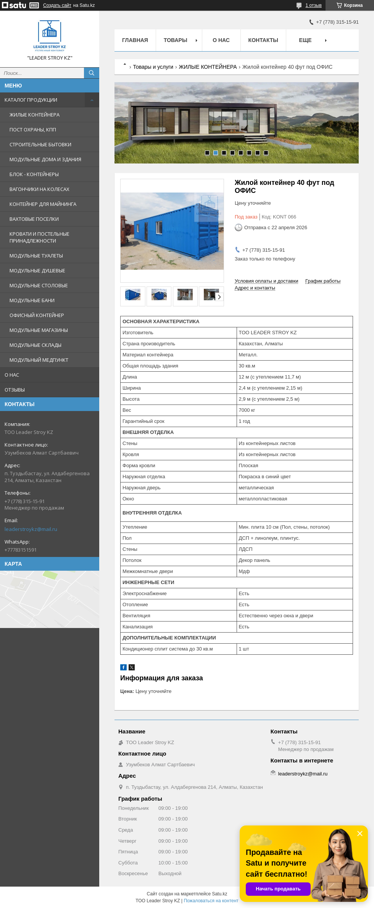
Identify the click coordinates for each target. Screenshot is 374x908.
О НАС (12, 374)
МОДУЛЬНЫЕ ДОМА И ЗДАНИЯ (45, 159)
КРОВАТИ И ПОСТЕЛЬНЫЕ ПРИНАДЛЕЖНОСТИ (39, 237)
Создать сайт (57, 5)
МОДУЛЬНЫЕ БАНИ (32, 300)
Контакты (263, 40)
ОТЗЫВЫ (15, 389)
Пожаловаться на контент (211, 900)
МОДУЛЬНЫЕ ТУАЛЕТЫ (36, 255)
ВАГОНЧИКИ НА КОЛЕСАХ (39, 189)
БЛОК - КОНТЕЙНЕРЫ (34, 174)
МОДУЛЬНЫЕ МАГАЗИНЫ (39, 330)
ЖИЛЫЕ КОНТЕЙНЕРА (35, 114)
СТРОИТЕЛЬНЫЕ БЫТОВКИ (40, 144)
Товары (175, 40)
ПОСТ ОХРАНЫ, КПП (33, 129)
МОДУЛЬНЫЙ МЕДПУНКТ (39, 359)
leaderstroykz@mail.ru (31, 529)
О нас (221, 40)
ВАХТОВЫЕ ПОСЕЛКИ (34, 218)
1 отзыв (314, 5)
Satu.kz (219, 894)
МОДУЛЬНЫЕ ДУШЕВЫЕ (37, 270)
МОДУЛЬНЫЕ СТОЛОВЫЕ (39, 285)
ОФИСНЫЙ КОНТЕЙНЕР (37, 315)
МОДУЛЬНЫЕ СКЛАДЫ (35, 345)
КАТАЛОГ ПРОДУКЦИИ (31, 99)
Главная (135, 40)
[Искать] (91, 73)
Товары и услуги (153, 67)
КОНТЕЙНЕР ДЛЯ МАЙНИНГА (43, 204)
